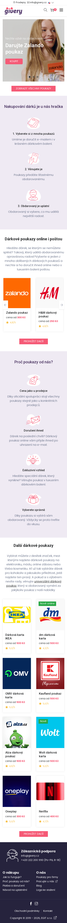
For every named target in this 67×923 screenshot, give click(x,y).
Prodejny (21, 2)
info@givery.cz (38, 2)
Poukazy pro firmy (47, 877)
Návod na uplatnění (15, 890)
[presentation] (5, 304)
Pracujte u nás (47, 881)
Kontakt (48, 911)
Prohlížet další (33, 341)
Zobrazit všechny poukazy (33, 88)
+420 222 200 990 (32, 860)
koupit (14, 61)
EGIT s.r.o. (49, 918)
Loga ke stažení (45, 890)
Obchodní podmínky (26, 911)
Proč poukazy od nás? (16, 881)
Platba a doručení (13, 886)
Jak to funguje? (12, 877)
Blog (39, 886)
